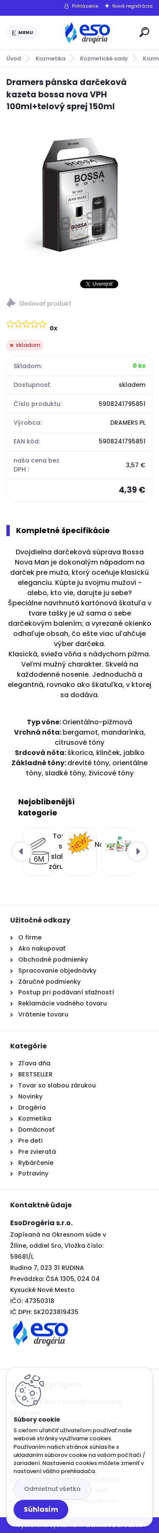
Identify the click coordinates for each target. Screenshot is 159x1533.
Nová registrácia (132, 6)
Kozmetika (50, 58)
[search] (144, 32)
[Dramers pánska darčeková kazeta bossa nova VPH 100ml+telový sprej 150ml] (79, 192)
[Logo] (87, 32)
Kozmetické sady (104, 58)
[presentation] (21, 851)
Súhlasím (41, 1509)
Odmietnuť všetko (52, 1489)
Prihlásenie (85, 6)
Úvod (13, 58)
